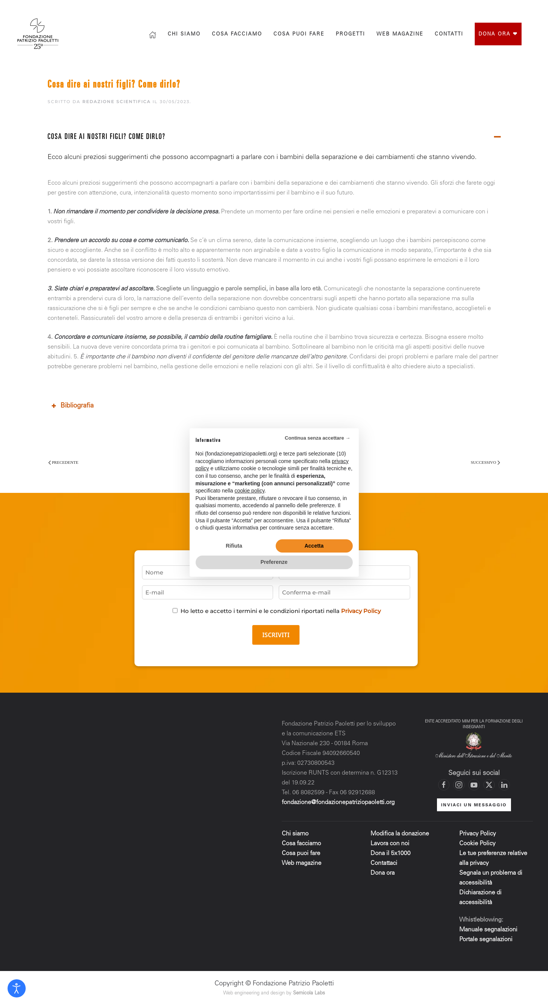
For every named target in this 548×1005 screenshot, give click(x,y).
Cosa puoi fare (298, 34)
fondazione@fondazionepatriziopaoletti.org (338, 803)
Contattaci (383, 863)
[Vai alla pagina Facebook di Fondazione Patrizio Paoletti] (470, 8)
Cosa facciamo (237, 34)
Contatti (449, 34)
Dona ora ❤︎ (498, 34)
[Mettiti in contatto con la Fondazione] (531, 8)
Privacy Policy (361, 610)
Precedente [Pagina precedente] (63, 462)
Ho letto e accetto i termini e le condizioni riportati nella (281, 610)
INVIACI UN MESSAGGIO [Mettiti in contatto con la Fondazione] (474, 805)
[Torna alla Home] (38, 34)
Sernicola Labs (309, 993)
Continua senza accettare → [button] (317, 438)
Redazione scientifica (116, 101)
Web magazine (301, 863)
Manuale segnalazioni (488, 930)
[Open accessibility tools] (17, 988)
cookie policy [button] (249, 491)
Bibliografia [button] (72, 406)
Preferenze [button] (274, 562)
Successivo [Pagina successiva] (485, 462)
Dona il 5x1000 (391, 854)
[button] (274, 137)
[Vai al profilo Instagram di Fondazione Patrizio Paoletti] (485, 8)
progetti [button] (350, 34)
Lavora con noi (389, 844)
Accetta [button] (314, 546)
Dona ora (382, 873)
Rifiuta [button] (234, 546)
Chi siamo (184, 34)
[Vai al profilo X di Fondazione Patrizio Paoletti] (500, 8)
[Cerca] (438, 8)
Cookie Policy (477, 844)
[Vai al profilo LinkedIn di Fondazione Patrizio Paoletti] (504, 784)
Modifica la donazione (399, 834)
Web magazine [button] (400, 34)
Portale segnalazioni (485, 940)
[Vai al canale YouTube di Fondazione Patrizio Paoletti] (516, 8)
